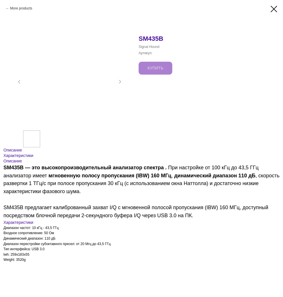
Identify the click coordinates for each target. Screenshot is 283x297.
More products (21, 8)
